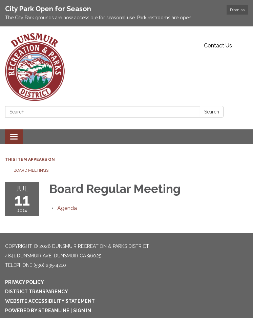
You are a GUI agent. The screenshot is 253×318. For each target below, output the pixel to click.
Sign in (82, 310)
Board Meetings (31, 170)
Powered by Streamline (37, 310)
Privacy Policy (24, 282)
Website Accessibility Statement (50, 301)
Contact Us (218, 45)
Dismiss (237, 9)
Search (211, 111)
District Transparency (36, 291)
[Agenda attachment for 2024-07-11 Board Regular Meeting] (67, 208)
